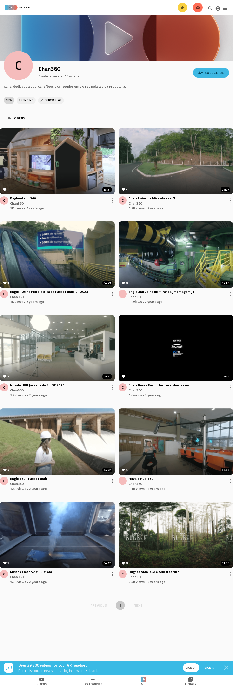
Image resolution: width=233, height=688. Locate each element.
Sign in (209, 667)
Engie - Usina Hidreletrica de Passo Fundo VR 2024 (49, 292)
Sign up (190, 667)
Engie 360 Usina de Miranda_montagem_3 (161, 292)
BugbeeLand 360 (23, 198)
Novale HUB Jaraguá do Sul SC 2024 (37, 385)
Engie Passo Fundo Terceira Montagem (159, 385)
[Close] (226, 667)
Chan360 (17, 203)
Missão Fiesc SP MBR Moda (31, 572)
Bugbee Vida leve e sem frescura (154, 572)
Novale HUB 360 (141, 479)
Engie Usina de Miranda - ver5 (152, 198)
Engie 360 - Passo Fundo (29, 479)
